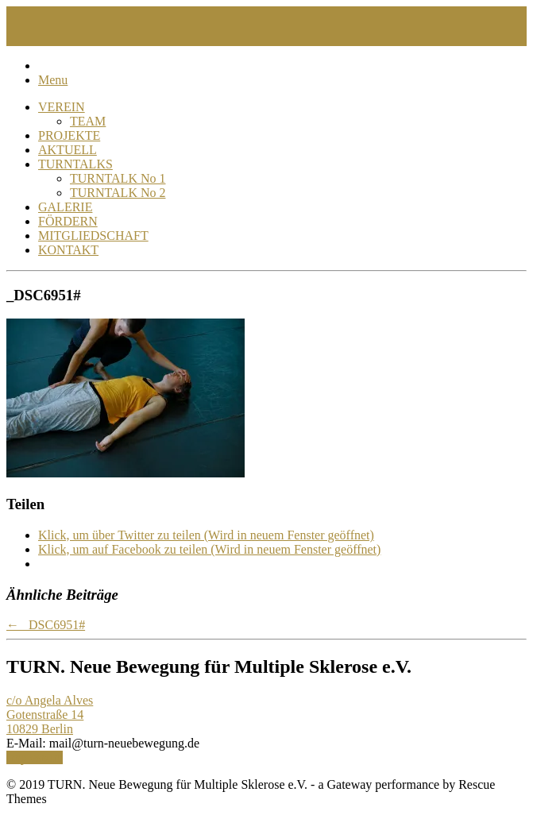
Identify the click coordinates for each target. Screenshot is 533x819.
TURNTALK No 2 (117, 192)
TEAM (88, 121)
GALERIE (65, 207)
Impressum (34, 757)
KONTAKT (68, 250)
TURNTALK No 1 (117, 178)
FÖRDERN (68, 221)
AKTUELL (67, 149)
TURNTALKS (75, 164)
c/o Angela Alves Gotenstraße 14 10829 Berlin (49, 714)
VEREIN (61, 107)
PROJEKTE (69, 135)
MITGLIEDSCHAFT (93, 235)
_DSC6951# (45, 625)
